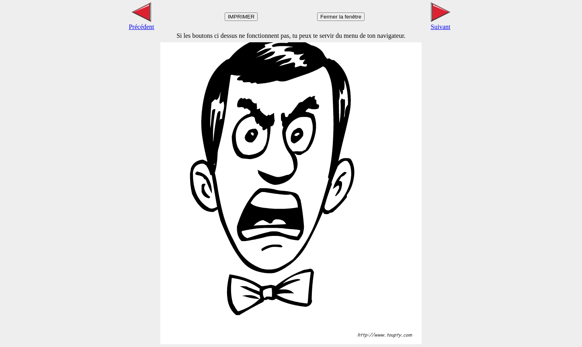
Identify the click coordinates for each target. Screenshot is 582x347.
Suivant (441, 23)
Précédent (141, 23)
